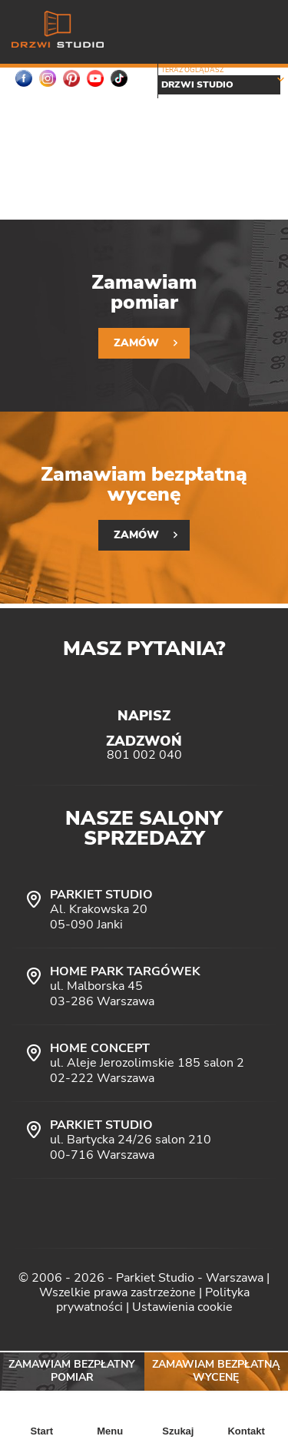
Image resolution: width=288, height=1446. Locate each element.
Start (42, 1431)
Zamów (136, 343)
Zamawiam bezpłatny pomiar (71, 1371)
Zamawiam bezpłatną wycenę (216, 1371)
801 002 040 (144, 754)
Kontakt (245, 1431)
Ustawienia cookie (182, 1307)
